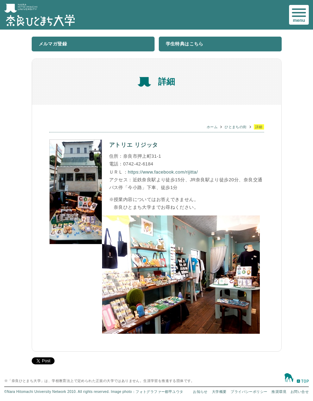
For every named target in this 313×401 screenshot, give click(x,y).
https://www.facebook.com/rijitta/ (163, 172)
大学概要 (219, 392)
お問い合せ (299, 392)
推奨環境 (278, 392)
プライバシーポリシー (249, 392)
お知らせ (200, 392)
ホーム (212, 127)
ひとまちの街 (235, 127)
